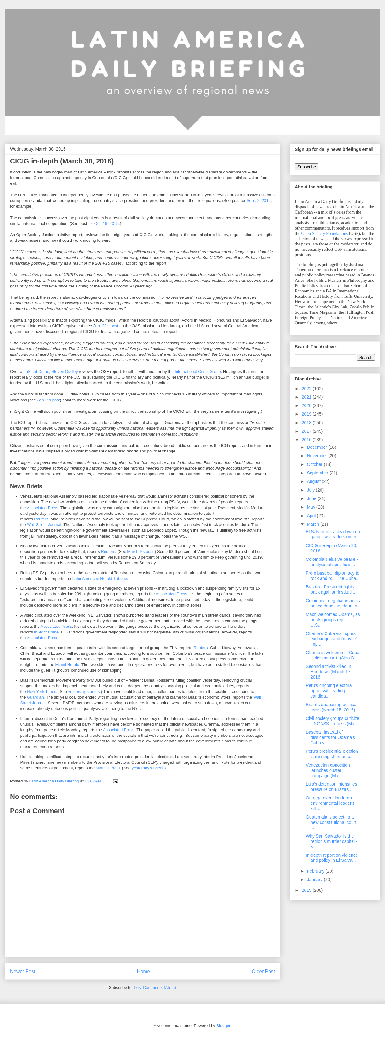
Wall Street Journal (44, 524)
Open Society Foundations (324, 233)
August (314, 481)
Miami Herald (67, 664)
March (313, 524)
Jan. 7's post (48, 400)
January (315, 879)
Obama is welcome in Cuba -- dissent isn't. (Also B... (332, 655)
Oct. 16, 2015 (106, 223)
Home (143, 971)
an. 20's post (106, 325)
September (318, 472)
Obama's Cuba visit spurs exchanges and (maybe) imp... (331, 639)
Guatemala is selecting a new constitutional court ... (331, 822)
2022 (307, 388)
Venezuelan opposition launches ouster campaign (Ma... (328, 770)
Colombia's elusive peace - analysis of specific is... (332, 562)
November (317, 455)
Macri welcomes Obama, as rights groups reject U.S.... (333, 619)
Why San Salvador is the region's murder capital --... (331, 841)
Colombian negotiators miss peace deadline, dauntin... (333, 603)
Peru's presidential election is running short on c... (332, 754)
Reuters (41, 519)
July (311, 490)
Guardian (35, 697)
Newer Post (22, 971)
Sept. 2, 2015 (259, 200)
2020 (307, 405)
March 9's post (140, 551)
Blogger (223, 1025)
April (312, 515)
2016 (307, 439)
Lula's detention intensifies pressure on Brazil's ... (331, 787)
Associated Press (42, 507)
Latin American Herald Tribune (99, 578)
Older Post (263, 971)
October (315, 464)
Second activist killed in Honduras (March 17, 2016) (329, 671)
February (316, 871)
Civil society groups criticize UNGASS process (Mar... (332, 721)
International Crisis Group (198, 371)
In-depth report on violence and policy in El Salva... (332, 858)
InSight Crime (46, 632)
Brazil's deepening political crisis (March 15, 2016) (331, 707)
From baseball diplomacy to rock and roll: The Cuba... (333, 576)
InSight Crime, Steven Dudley (51, 371)
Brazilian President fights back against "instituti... (330, 589)
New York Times (41, 691)
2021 (307, 397)
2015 (307, 890)
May (311, 506)
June (312, 498)
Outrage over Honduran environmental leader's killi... (330, 803)
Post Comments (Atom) (155, 987)
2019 (307, 413)
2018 (307, 422)
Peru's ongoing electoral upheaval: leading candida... (329, 691)
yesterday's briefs (84, 691)
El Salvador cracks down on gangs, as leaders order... (333, 534)
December (317, 447)
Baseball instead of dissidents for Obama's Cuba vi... (330, 737)
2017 (307, 431)
